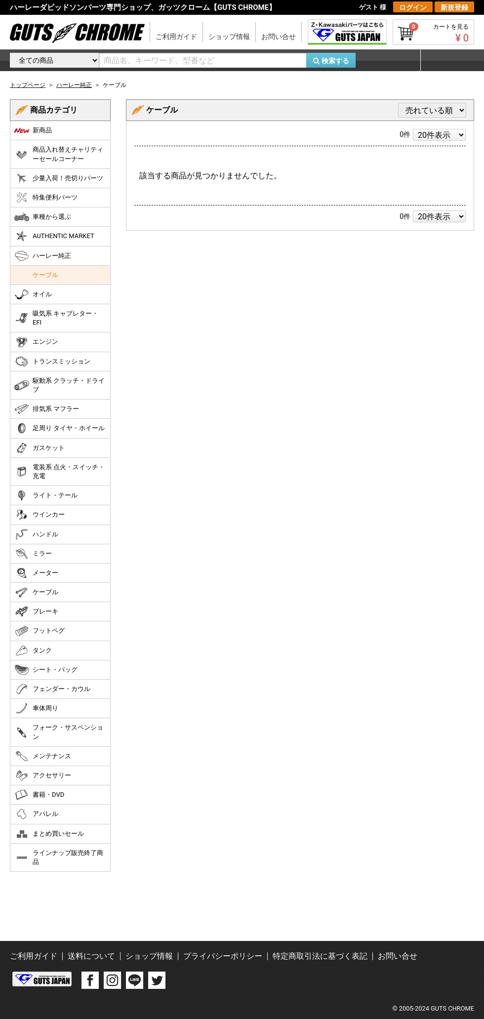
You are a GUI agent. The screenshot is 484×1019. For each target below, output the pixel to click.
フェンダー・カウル (52, 689)
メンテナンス (42, 756)
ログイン (413, 7)
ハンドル (36, 534)
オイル (33, 294)
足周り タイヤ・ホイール (59, 428)
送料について (91, 956)
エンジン (36, 342)
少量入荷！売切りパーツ (58, 178)
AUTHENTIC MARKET (54, 236)
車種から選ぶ (42, 217)
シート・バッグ (46, 670)
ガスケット (39, 448)
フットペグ (39, 631)
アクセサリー (42, 775)
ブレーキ (36, 611)
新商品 (33, 130)
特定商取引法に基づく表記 (320, 956)
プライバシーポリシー (222, 956)
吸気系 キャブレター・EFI (56, 318)
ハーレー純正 (42, 256)
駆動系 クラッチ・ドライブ (59, 385)
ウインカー (39, 515)
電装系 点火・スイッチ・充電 (59, 471)
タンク (33, 650)
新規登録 (454, 7)
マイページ (447, 60)
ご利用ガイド (176, 37)
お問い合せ (278, 37)
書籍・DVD (39, 795)
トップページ (27, 85)
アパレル (36, 814)
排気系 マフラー (46, 409)
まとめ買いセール (49, 834)
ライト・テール (46, 495)
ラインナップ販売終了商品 (58, 857)
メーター (36, 573)
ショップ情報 (229, 37)
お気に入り (392, 60)
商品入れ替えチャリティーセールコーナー (58, 154)
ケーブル (45, 275)
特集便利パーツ (46, 198)
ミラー (33, 554)
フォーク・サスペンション (58, 732)
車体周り (36, 708)
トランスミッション (52, 362)
